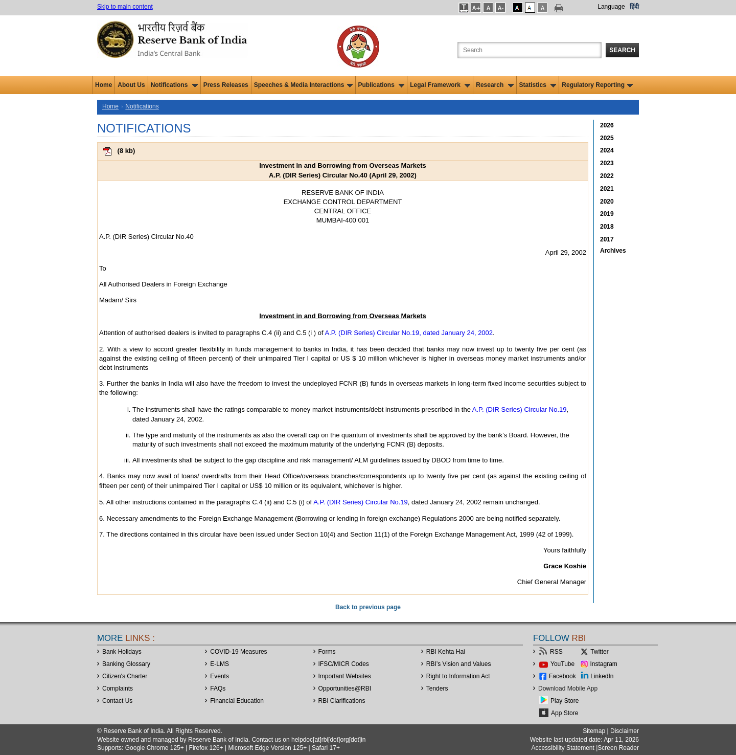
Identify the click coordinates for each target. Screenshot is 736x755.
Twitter (599, 651)
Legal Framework (440, 84)
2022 (607, 176)
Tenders (437, 688)
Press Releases (225, 84)
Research (494, 84)
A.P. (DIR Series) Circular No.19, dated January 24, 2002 (409, 333)
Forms (327, 651)
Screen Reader (618, 747)
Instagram (603, 664)
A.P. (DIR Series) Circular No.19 (519, 409)
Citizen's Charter (124, 676)
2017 (607, 239)
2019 (607, 213)
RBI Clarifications (341, 700)
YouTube (562, 664)
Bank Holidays (122, 651)
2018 (607, 226)
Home (103, 84)
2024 (607, 150)
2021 (607, 188)
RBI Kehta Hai (445, 651)
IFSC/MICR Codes (343, 664)
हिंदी (634, 6)
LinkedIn (601, 676)
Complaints (117, 688)
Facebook (562, 676)
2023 (607, 163)
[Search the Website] (529, 50)
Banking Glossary (126, 664)
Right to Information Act (458, 676)
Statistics (538, 84)
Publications (381, 84)
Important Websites (344, 676)
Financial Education (237, 700)
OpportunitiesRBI (345, 688)
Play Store (564, 700)
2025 (607, 138)
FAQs (217, 688)
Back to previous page (368, 607)
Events (219, 676)
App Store (564, 713)
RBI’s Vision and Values (458, 664)
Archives (613, 250)
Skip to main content (125, 6)
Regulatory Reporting (597, 84)
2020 (607, 201)
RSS (556, 651)
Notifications (174, 84)
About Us (131, 84)
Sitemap (594, 731)
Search (622, 50)
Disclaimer (624, 731)
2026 (607, 125)
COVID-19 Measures (238, 651)
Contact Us (117, 700)
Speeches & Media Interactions (303, 84)
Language (611, 6)
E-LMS (219, 664)
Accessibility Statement (562, 747)
